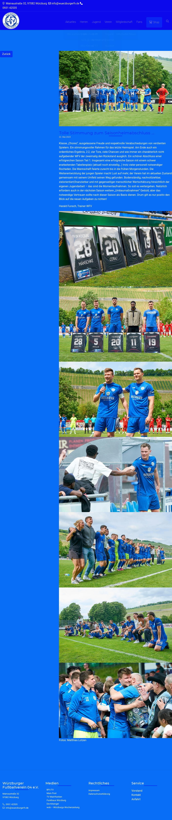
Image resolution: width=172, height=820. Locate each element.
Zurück (6, 54)
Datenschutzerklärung (99, 794)
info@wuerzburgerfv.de (17, 808)
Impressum (94, 790)
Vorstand (137, 790)
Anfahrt (136, 799)
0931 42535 (12, 804)
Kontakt (136, 794)
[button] (167, 21)
